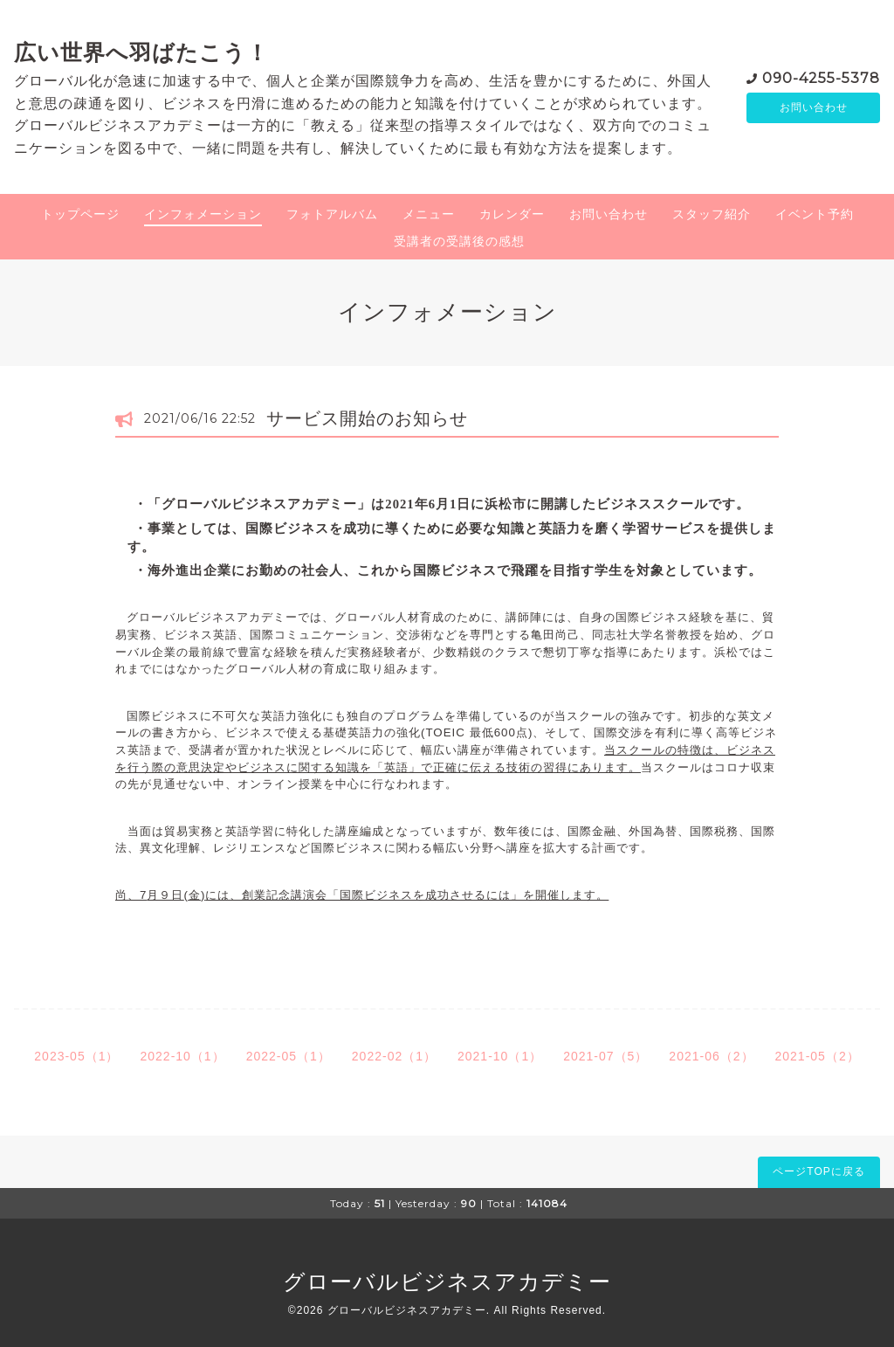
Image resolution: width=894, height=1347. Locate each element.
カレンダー (512, 214)
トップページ (80, 214)
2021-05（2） (817, 1056)
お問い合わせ (813, 107)
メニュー (428, 214)
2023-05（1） (76, 1056)
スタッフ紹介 (711, 214)
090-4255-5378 (821, 76)
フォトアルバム (332, 214)
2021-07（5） (605, 1056)
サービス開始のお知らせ (367, 418)
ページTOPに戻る (818, 1171)
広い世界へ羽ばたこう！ (141, 52)
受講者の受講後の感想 (459, 241)
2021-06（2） (711, 1056)
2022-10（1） (182, 1056)
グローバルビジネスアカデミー (447, 1281)
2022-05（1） (288, 1056)
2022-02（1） (394, 1056)
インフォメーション (203, 214)
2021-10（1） (499, 1056)
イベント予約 (814, 214)
